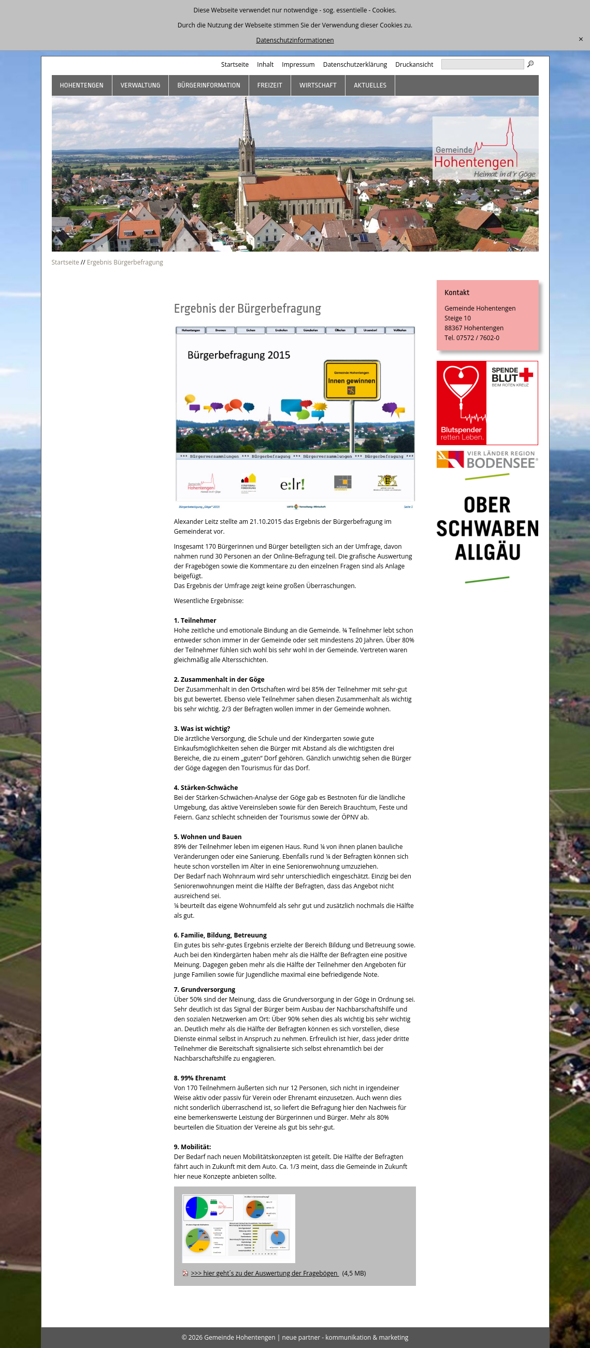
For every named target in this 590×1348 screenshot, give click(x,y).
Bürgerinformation (208, 85)
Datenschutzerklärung (355, 64)
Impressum (298, 64)
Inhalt (265, 64)
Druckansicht (414, 64)
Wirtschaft (318, 85)
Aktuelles (370, 85)
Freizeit (269, 85)
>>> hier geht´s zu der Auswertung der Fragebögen (265, 1273)
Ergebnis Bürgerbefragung (125, 262)
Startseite (235, 64)
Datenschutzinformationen (295, 40)
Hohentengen (82, 85)
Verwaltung (141, 85)
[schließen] (581, 39)
